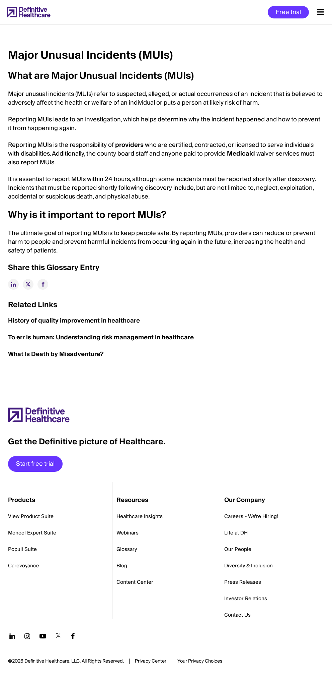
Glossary (126, 549)
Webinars (127, 532)
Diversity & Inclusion (248, 565)
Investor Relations (245, 598)
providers (129, 145)
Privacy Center (150, 661)
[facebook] (42, 284)
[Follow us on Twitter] (58, 636)
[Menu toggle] (320, 12)
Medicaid (241, 154)
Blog (121, 565)
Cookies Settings (199, 662)
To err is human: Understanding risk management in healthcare (101, 337)
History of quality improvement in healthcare (74, 321)
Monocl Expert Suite (32, 532)
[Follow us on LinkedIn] (12, 636)
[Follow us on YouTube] (43, 636)
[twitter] (28, 284)
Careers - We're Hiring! (251, 516)
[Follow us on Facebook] (73, 636)
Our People (237, 549)
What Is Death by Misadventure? (55, 354)
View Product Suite (31, 516)
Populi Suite (22, 549)
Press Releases (242, 582)
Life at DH (236, 532)
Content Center (134, 582)
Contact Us (237, 615)
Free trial (288, 12)
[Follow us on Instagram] (27, 636)
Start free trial (35, 464)
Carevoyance (23, 565)
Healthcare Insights (139, 516)
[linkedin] (13, 284)
